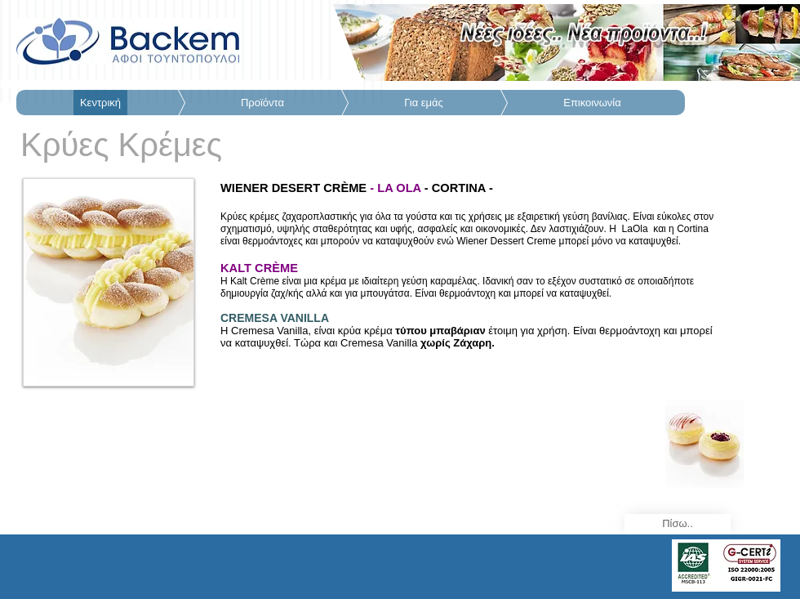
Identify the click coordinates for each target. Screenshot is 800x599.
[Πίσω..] (677, 524)
